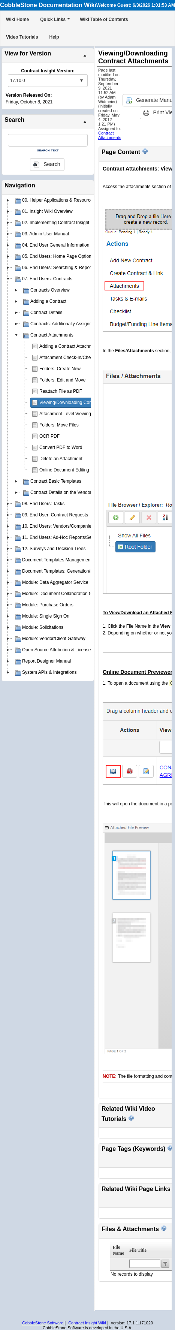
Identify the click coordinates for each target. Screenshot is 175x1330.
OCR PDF (49, 436)
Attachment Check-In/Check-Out (71, 357)
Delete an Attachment (60, 458)
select (81, 81)
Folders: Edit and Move (62, 380)
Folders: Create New (60, 368)
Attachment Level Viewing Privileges (75, 413)
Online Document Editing (64, 470)
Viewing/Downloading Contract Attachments (83, 402)
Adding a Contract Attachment (69, 346)
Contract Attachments (109, 135)
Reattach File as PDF (60, 391)
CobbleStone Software (42, 1323)
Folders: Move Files (59, 425)
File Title (138, 1250)
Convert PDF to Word (60, 447)
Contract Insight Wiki (87, 1323)
